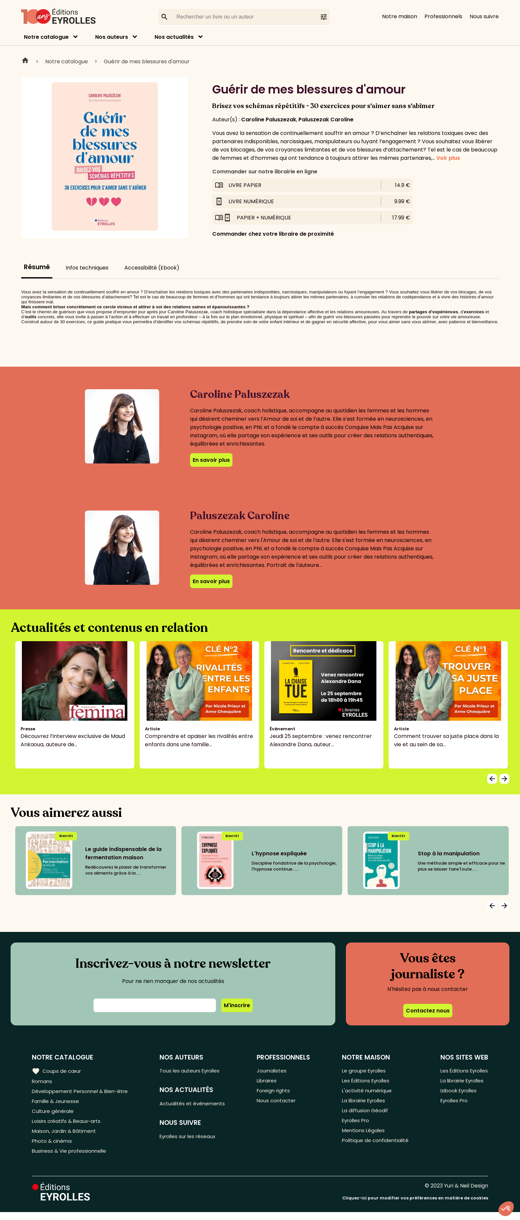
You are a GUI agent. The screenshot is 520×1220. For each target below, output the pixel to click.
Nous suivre (484, 16)
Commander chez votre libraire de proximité (273, 234)
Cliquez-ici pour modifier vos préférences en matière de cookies (415, 1206)
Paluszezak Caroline (326, 119)
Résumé (37, 267)
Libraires (270, 1082)
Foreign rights (276, 1093)
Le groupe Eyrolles (364, 1071)
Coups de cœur (57, 1071)
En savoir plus (211, 460)
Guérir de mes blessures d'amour (147, 61)
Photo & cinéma (53, 1147)
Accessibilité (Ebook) (151, 268)
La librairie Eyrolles (364, 1104)
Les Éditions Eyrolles (365, 1082)
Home (25, 61)
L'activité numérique (366, 1093)
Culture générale (54, 1115)
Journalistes (274, 1071)
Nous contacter (279, 1104)
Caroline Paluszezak (268, 119)
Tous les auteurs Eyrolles (194, 1071)
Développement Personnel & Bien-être (83, 1093)
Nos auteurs (111, 37)
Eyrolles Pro (355, 1125)
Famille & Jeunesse (57, 1104)
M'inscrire (237, 1005)
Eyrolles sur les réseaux (192, 1138)
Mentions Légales (362, 1136)
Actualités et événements (196, 1105)
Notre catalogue (46, 37)
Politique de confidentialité (374, 1147)
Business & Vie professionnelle (71, 1158)
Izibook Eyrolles (457, 1093)
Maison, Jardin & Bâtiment (65, 1136)
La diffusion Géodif (363, 1115)
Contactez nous (428, 1010)
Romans (42, 1082)
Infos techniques (87, 268)
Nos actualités (174, 37)
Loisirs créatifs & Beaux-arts (68, 1125)
